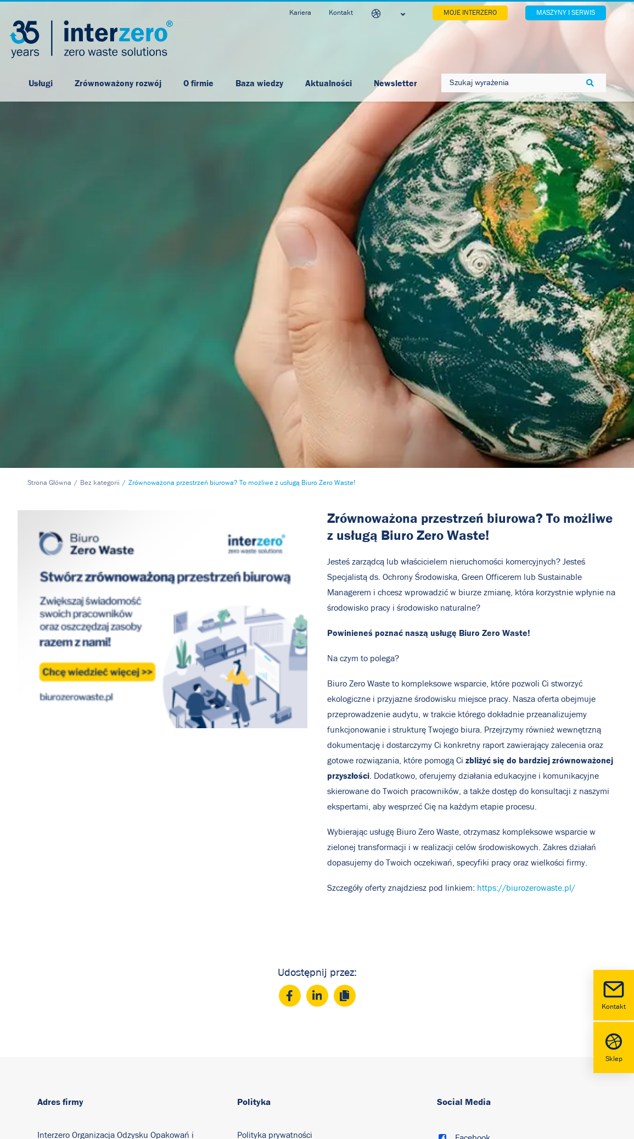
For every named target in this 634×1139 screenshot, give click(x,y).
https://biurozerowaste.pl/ (526, 679)
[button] (442, 930)
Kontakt (614, 994)
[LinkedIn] (317, 787)
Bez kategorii (100, 274)
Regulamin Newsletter (279, 1027)
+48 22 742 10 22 (89, 1013)
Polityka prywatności (274, 926)
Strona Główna (49, 274)
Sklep (614, 1046)
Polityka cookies (266, 951)
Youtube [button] (470, 966)
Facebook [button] (472, 929)
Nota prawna (260, 977)
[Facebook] (290, 787)
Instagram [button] (473, 985)
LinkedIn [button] (471, 947)
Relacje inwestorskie (274, 1002)
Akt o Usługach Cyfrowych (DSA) (296, 1052)
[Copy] (345, 787)
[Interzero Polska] (91, 39)
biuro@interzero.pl (98, 1028)
